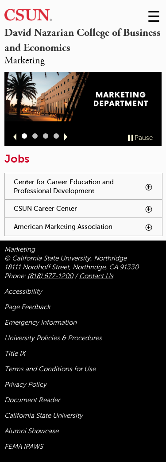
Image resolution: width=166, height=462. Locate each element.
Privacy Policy (25, 384)
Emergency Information (40, 322)
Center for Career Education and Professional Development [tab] (88, 189)
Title (14, 353)
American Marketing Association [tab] (88, 229)
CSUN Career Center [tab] (88, 211)
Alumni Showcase (31, 431)
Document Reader (32, 400)
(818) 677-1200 (50, 276)
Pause (144, 137)
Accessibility (23, 291)
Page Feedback (27, 307)
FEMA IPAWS (23, 446)
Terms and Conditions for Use (50, 369)
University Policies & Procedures (53, 338)
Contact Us (96, 276)
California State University (43, 415)
